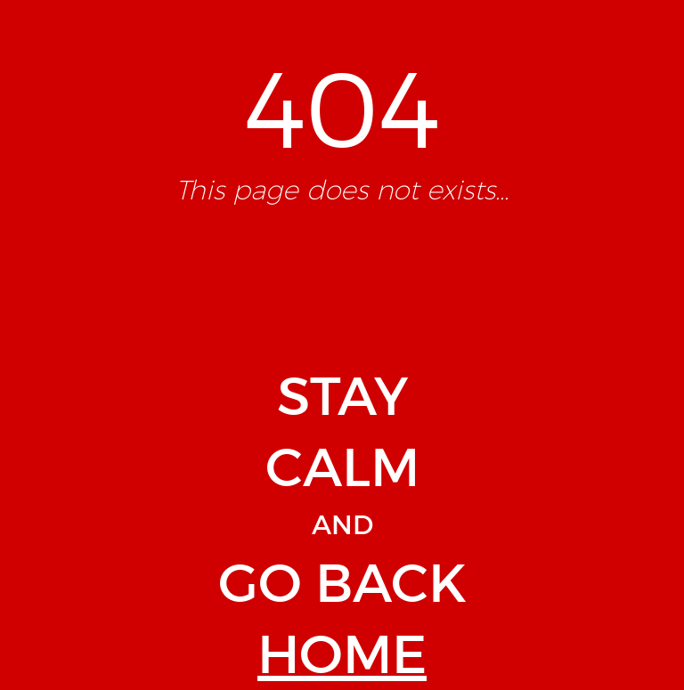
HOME (342, 654)
